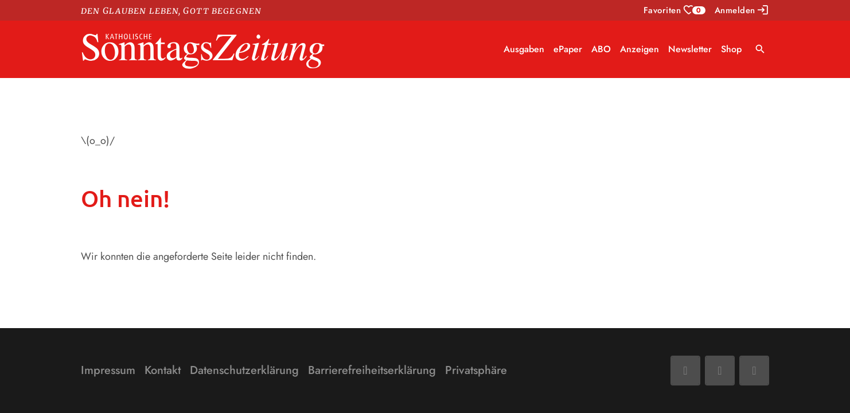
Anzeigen (639, 49)
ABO (601, 49)
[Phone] (754, 370)
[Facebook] (685, 370)
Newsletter (690, 49)
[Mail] (720, 370)
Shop (731, 49)
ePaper (567, 49)
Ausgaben (524, 49)
